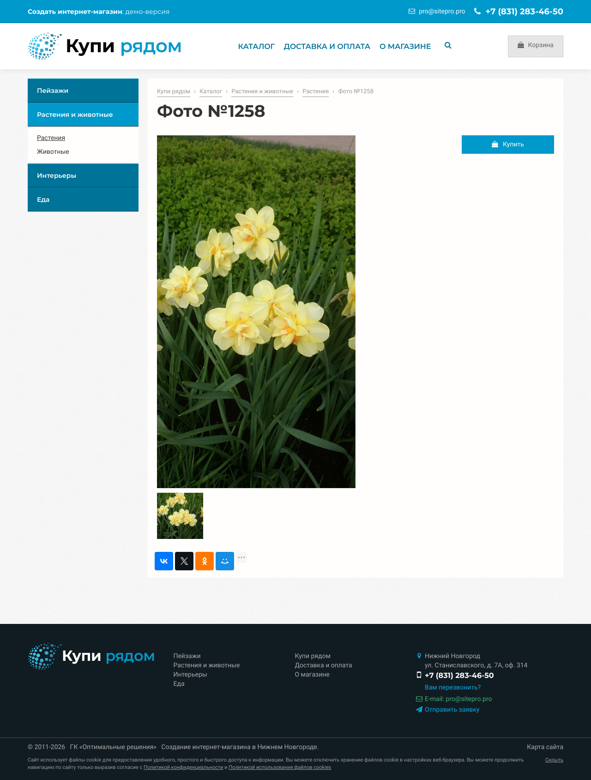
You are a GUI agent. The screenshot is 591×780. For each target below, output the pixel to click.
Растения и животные (262, 91)
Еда (43, 199)
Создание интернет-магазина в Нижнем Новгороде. (240, 747)
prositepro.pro (442, 11)
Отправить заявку (446, 709)
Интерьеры (56, 175)
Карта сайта (545, 747)
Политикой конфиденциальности (183, 767)
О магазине (405, 46)
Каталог (256, 46)
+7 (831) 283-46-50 (518, 11)
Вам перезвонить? (453, 687)
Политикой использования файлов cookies (280, 767)
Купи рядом (173, 91)
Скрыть (554, 760)
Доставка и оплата (327, 46)
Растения (315, 91)
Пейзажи (52, 90)
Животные (53, 152)
